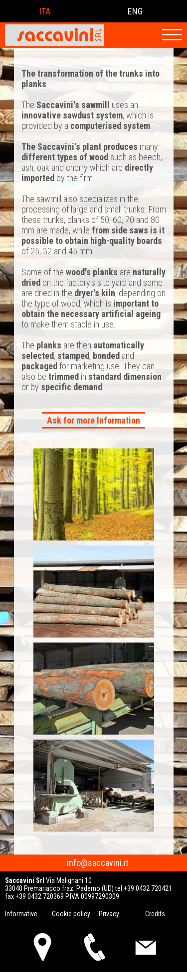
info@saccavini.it (98, 863)
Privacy (109, 913)
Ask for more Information (93, 420)
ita (44, 11)
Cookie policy (71, 913)
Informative (21, 913)
